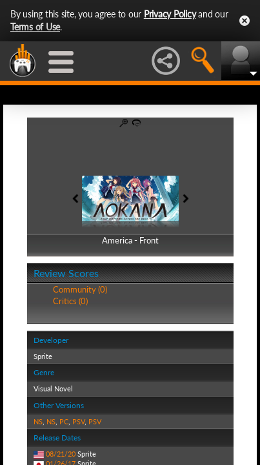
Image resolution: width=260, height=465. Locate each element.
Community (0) (80, 289)
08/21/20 (60, 454)
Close (244, 21)
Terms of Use (35, 26)
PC (63, 421)
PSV (78, 421)
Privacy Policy (170, 13)
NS (38, 421)
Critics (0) (70, 301)
